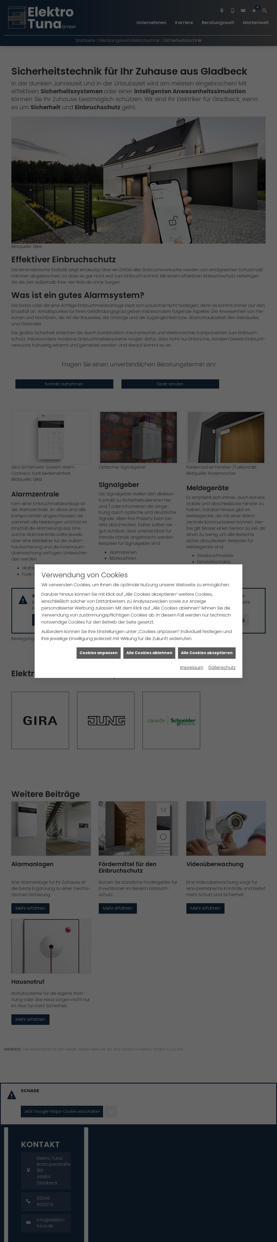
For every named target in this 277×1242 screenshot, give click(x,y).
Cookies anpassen (99, 639)
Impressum (191, 654)
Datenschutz (222, 654)
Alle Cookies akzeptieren (207, 639)
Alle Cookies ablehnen (149, 639)
